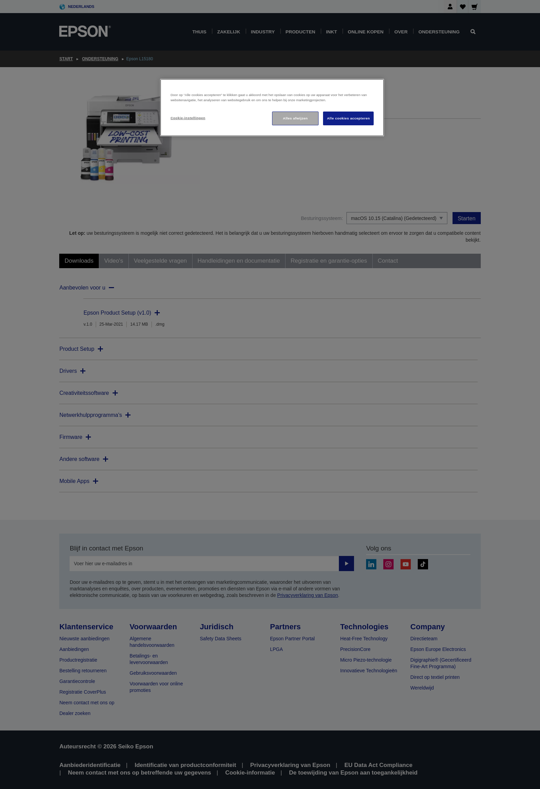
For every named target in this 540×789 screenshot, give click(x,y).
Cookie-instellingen (187, 118)
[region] (272, 107)
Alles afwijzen (295, 118)
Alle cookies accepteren (348, 118)
